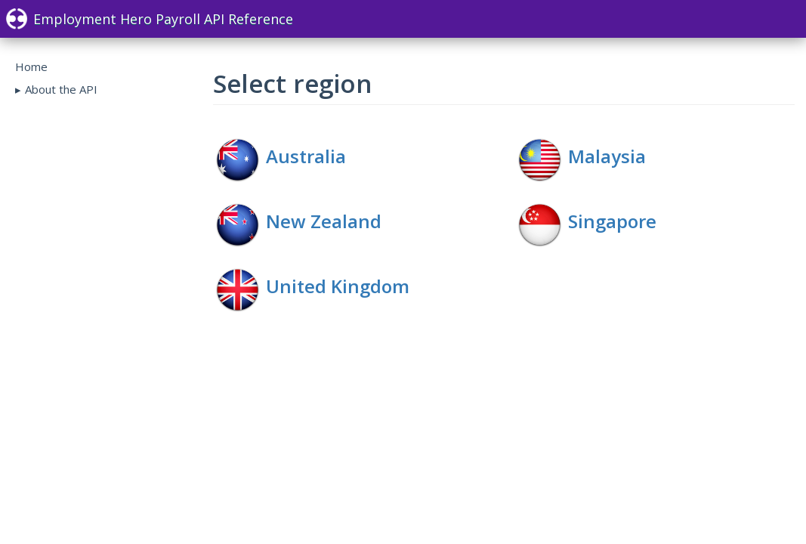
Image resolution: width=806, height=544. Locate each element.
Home (31, 66)
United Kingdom (337, 286)
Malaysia (607, 156)
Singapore (612, 221)
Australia (306, 156)
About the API (61, 89)
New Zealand (323, 221)
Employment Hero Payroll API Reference (149, 18)
